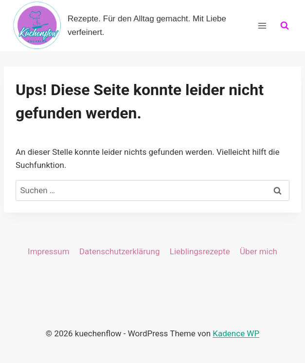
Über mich (258, 251)
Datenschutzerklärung (119, 251)
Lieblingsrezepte (200, 251)
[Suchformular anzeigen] (284, 25)
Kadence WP (236, 333)
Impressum (49, 251)
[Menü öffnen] (262, 25)
